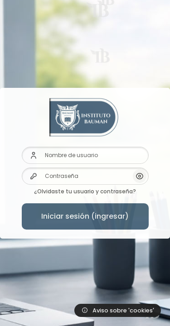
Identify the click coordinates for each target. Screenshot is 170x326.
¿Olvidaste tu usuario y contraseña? (85, 191)
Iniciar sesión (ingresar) (85, 216)
